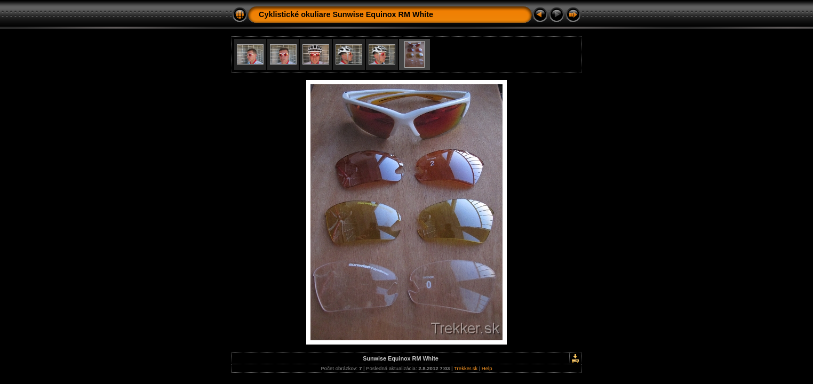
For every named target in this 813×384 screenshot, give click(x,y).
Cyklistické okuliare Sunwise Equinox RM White (346, 14)
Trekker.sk (465, 368)
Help (487, 368)
